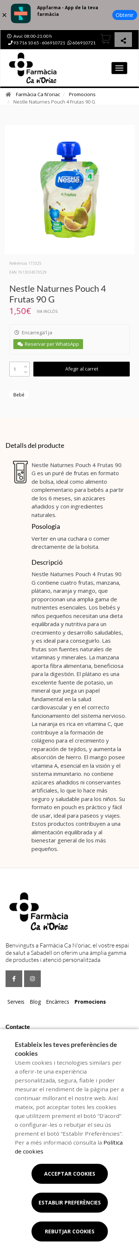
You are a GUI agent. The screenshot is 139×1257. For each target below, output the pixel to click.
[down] (25, 370)
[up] (25, 365)
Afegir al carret (81, 368)
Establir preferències (70, 1202)
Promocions (82, 94)
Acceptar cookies (69, 1173)
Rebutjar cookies (70, 1231)
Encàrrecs (57, 1001)
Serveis (15, 1001)
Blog (35, 1001)
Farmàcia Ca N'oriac (38, 94)
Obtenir (124, 14)
